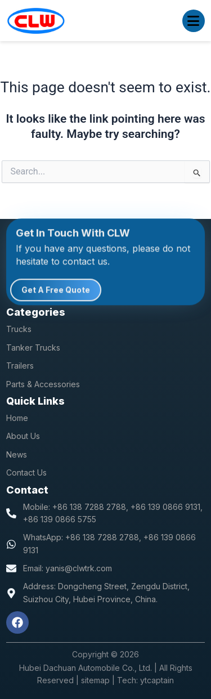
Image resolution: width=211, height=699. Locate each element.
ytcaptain (157, 680)
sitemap (95, 680)
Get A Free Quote (55, 292)
